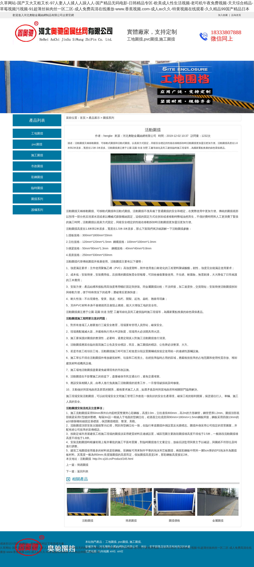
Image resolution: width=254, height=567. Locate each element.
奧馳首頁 (12, 52)
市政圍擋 (37, 166)
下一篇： (71, 471)
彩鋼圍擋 (37, 177)
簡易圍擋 (82, 464)
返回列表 (82, 471)
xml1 (113, 551)
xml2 (120, 551)
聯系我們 (165, 52)
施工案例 (89, 52)
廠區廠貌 (114, 52)
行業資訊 (63, 52)
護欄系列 (37, 209)
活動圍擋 (71, 211)
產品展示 (38, 52)
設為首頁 (236, 15)
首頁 (83, 117)
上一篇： (71, 464)
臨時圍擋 (37, 188)
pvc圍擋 (37, 144)
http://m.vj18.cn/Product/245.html (113, 458)
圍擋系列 (37, 199)
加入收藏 (223, 15)
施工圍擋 (37, 155)
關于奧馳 (139, 52)
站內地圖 (104, 551)
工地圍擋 (37, 133)
